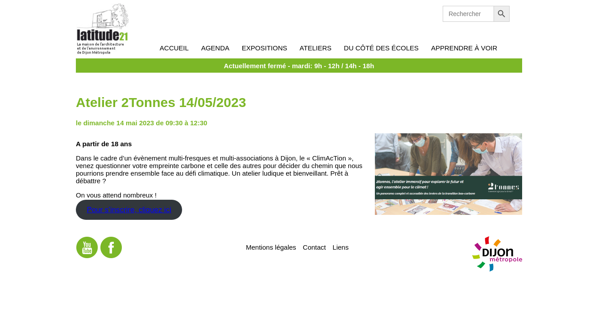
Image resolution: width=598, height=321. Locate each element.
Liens (340, 247)
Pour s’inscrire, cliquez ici (129, 210)
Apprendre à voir (464, 48)
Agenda (215, 48)
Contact (314, 247)
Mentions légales (271, 247)
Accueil (174, 48)
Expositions (264, 48)
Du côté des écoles (381, 48)
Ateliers (315, 48)
